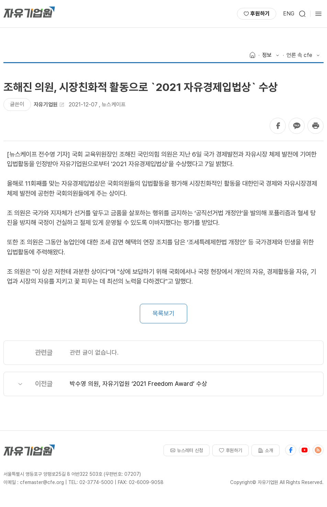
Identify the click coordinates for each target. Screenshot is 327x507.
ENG (288, 13)
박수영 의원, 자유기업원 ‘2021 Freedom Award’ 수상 (138, 383)
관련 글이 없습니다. (94, 352)
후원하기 (257, 13)
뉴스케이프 (114, 104)
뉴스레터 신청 (186, 450)
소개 (265, 450)
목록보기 (163, 313)
